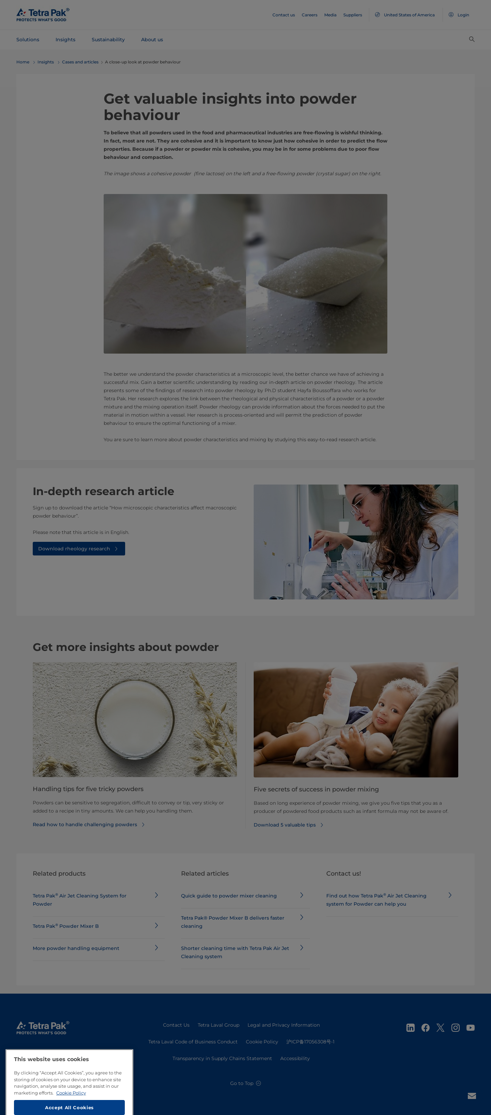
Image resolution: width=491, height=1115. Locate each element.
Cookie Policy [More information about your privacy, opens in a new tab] (71, 1112)
